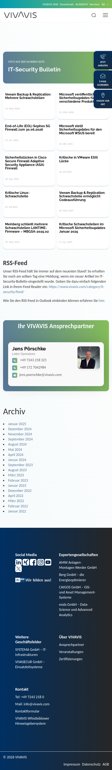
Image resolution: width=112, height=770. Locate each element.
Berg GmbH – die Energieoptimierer (72, 577)
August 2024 (17, 444)
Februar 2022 (18, 506)
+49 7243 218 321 (33, 360)
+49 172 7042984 (33, 367)
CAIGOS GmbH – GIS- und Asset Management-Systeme (77, 592)
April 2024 (15, 454)
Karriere (95, 4)
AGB (106, 764)
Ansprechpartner (71, 644)
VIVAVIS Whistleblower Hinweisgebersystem (32, 721)
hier (101, 300)
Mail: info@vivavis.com (32, 704)
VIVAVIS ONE (50, 4)
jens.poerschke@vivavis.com (40, 374)
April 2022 (15, 495)
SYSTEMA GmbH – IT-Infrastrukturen (30, 652)
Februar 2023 (18, 480)
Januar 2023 (17, 485)
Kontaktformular (27, 711)
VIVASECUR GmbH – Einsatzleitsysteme (30, 664)
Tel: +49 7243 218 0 (29, 697)
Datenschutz (91, 764)
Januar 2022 (17, 511)
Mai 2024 (15, 449)
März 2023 (16, 475)
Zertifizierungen (71, 659)
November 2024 (20, 434)
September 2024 (20, 439)
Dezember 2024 (20, 429)
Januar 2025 (17, 424)
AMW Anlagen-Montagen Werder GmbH (78, 565)
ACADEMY (81, 4)
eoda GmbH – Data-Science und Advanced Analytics (75, 609)
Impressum (72, 764)
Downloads (67, 4)
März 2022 (16, 501)
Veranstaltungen (71, 652)
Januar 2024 (17, 460)
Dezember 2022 (20, 490)
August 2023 (17, 470)
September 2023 (20, 465)
